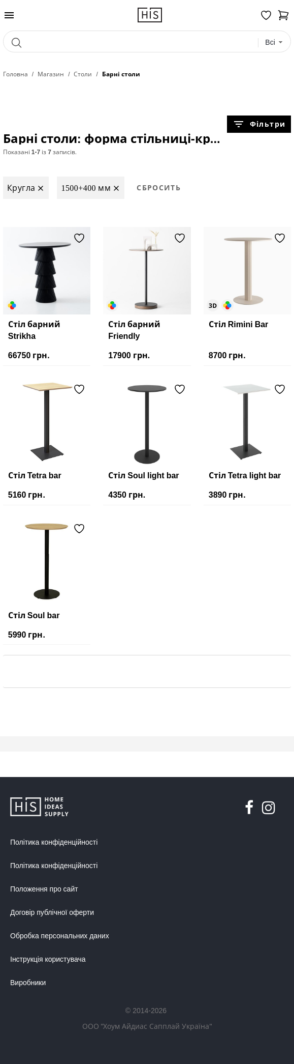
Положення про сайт (44, 889)
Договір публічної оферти (52, 912)
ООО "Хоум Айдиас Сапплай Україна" (147, 1026)
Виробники (28, 983)
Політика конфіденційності (53, 842)
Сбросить (159, 187)
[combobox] (274, 42)
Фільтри (259, 124)
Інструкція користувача (47, 959)
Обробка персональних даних (59, 936)
